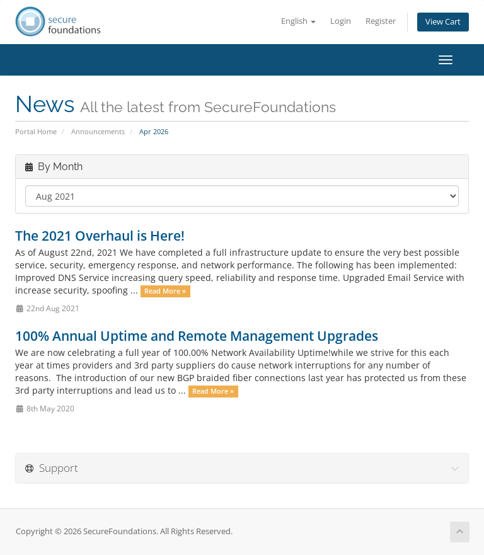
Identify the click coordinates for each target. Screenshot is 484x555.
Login (340, 21)
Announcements (98, 131)
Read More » (165, 291)
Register (381, 21)
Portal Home (36, 131)
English (298, 21)
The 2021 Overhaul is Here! (100, 235)
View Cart (443, 21)
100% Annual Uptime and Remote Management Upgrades (196, 336)
